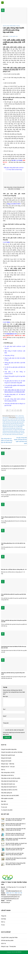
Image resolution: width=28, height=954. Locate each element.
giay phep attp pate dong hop (16, 423)
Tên (4, 709)
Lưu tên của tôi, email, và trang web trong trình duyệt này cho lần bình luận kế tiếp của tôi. (14, 732)
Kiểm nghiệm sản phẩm (7, 798)
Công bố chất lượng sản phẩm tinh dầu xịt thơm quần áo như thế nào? (16, 829)
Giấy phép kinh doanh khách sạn (9, 781)
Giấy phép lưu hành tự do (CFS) (9, 789)
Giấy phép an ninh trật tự (7, 775)
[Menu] (2, 2)
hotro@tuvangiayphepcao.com (14, 891)
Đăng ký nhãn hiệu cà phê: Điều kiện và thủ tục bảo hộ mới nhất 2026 (15, 824)
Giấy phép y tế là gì (9, 355)
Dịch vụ (3, 769)
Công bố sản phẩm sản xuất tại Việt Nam (11, 752)
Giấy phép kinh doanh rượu (8, 784)
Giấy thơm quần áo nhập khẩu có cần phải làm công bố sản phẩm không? (15, 834)
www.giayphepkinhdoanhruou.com (10, 898)
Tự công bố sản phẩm (6, 810)
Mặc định (3, 801)
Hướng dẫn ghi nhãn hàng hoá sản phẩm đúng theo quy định (16, 858)
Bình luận (5, 696)
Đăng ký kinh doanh (6, 758)
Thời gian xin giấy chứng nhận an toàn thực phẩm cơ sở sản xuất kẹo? (15, 819)
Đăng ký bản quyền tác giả (8, 755)
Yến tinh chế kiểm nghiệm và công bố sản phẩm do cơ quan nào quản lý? (16, 844)
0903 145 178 (18, 893)
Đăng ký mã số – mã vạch (8, 766)
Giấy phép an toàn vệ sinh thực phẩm (10, 778)
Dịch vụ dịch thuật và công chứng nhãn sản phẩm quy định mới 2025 (15, 863)
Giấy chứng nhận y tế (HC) (7, 772)
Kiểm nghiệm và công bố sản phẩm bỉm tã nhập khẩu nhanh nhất (16, 839)
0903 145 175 (10, 893)
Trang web (6, 723)
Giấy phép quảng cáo (6, 792)
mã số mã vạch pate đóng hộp (13, 432)
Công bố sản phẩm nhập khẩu (9, 749)
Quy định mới (4, 804)
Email (5, 716)
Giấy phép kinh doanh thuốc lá (9, 787)
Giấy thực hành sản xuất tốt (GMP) (10, 795)
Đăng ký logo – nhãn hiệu (7, 764)
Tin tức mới (4, 807)
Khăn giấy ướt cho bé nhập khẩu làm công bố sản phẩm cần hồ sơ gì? (15, 849)
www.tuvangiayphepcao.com (14, 895)
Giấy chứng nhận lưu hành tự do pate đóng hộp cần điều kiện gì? (6, 440)
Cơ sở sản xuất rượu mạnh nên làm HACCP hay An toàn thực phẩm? (15, 854)
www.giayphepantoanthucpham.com (10, 896)
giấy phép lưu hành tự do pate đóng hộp (11, 425)
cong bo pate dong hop (12, 420)
